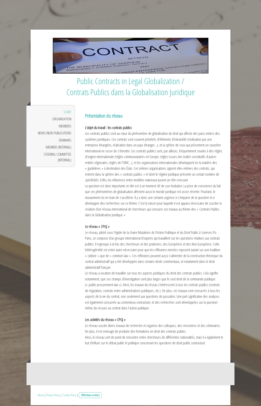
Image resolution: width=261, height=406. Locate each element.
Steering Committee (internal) (57, 158)
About (41, 396)
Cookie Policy (69, 396)
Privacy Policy (53, 396)
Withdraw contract (90, 396)
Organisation (61, 120)
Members (65, 127)
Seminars (65, 141)
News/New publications (54, 134)
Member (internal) (58, 148)
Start (67, 113)
